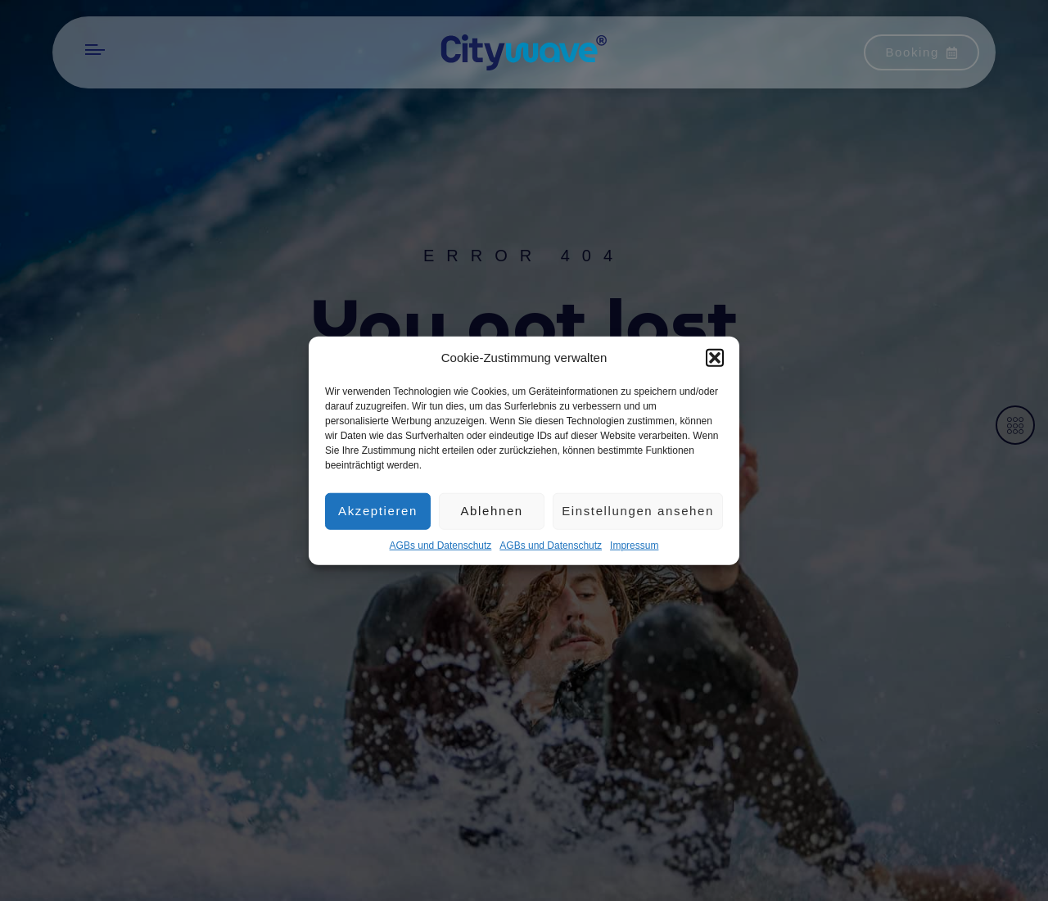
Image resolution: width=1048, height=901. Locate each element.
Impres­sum (634, 548)
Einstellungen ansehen (638, 514)
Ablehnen (491, 514)
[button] (715, 361)
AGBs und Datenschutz (441, 548)
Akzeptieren (378, 514)
